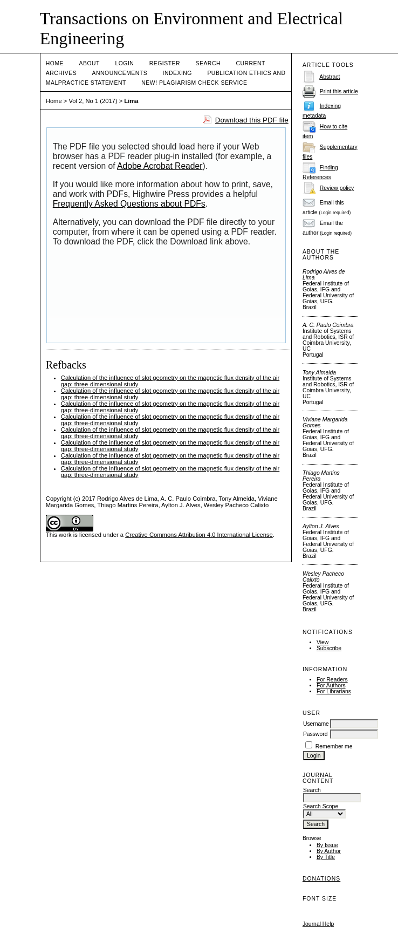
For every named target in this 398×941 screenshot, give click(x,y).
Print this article (339, 91)
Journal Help (318, 924)
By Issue (327, 845)
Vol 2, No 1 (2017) (92, 101)
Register (164, 63)
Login (124, 63)
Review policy (337, 188)
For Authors (331, 685)
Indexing (177, 73)
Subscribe (329, 648)
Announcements (120, 73)
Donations (321, 879)
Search (208, 63)
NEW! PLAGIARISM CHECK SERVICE (194, 83)
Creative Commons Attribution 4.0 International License (199, 534)
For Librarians (334, 691)
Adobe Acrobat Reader (159, 166)
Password (315, 734)
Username (316, 724)
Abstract (329, 77)
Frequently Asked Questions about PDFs (129, 203)
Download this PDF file (252, 120)
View (322, 642)
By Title (326, 857)
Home (55, 63)
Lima (131, 101)
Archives (61, 73)
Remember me (334, 746)
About (89, 63)
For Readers (332, 680)
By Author (329, 851)
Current (250, 63)
